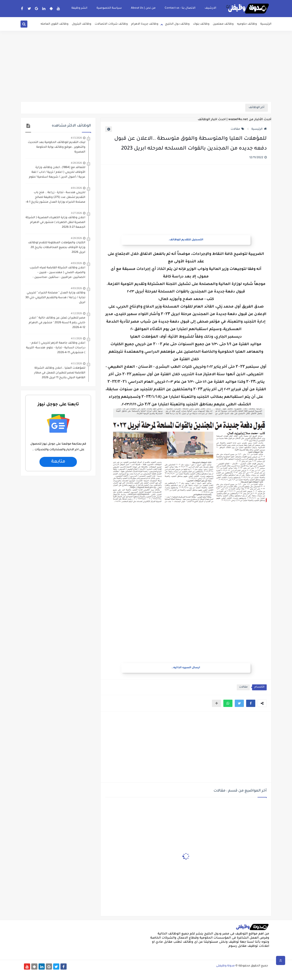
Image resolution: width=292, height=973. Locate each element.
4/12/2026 (76, 313)
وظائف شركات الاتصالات (111, 24)
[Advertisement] (146, 66)
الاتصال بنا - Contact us (180, 8)
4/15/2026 (76, 137)
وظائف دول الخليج (177, 24)
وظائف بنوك (201, 24)
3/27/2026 (76, 213)
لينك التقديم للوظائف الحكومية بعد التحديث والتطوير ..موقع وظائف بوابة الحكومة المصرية (56, 147)
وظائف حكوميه (247, 24)
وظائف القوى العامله (54, 24)
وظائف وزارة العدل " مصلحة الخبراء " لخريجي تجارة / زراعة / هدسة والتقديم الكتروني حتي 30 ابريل (55, 297)
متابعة (58, 462)
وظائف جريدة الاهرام (144, 24)
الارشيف (210, 8)
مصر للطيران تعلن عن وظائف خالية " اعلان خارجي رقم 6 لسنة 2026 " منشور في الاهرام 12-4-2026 (57, 322)
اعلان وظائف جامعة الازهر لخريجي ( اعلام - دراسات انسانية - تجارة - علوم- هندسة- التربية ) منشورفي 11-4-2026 (55, 348)
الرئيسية (265, 24)
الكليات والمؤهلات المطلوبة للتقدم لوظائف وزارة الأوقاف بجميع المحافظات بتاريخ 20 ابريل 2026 (56, 247)
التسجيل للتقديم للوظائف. (186, 239)
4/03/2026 (76, 263)
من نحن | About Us (143, 8)
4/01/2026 (76, 187)
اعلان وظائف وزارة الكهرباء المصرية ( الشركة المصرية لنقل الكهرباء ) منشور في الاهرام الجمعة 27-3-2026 (55, 222)
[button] (250, 703)
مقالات (237, 129)
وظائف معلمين (223, 24)
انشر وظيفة (79, 8)
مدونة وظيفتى (225, 966)
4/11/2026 (76, 338)
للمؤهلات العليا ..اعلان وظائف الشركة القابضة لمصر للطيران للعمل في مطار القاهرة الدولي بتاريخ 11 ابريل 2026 (59, 373)
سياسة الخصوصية (109, 8)
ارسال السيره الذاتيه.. (186, 667)
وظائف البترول (81, 24)
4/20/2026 (76, 162)
